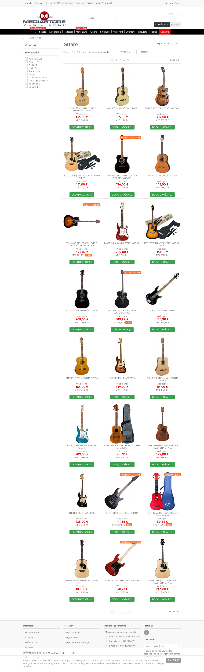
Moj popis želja (171, 3)
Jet (31, 74)
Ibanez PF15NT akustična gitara (82, 580)
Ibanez (34, 71)
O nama (29, 637)
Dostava (29, 647)
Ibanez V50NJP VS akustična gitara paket (162, 244)
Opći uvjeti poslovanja (36, 652)
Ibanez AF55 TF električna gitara (162, 108)
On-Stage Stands (38, 80)
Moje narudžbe (73, 632)
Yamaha (33, 87)
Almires (34, 62)
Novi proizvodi (32, 632)
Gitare (31, 38)
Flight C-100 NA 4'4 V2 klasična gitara (162, 379)
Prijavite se (175, 14)
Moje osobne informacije (77, 642)
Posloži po (145, 51)
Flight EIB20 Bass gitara (162, 310)
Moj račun (68, 625)
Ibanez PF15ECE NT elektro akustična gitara (162, 581)
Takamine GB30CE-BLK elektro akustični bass (122, 311)
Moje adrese (72, 637)
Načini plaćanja (32, 642)
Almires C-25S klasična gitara (82, 378)
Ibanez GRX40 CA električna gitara (122, 243)
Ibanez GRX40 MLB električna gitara (82, 446)
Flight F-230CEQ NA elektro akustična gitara (82, 109)
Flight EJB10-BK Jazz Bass (82, 513)
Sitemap (39, 3)
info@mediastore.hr (125, 645)
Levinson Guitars (38, 77)
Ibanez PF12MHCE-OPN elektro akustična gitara (162, 446)
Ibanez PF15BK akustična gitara (82, 310)
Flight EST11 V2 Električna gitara (122, 580)
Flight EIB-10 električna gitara (122, 513)
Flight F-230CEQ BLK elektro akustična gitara (122, 177)
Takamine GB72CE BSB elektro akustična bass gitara (81, 244)
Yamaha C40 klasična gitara (162, 176)
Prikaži (123, 51)
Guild (33, 68)
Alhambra (35, 59)
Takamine (35, 83)
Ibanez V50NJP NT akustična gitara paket (82, 177)
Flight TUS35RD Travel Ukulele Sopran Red (162, 514)
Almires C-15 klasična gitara (122, 108)
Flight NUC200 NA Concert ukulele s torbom (122, 446)
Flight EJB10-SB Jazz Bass (122, 378)
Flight (33, 65)
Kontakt (28, 3)
